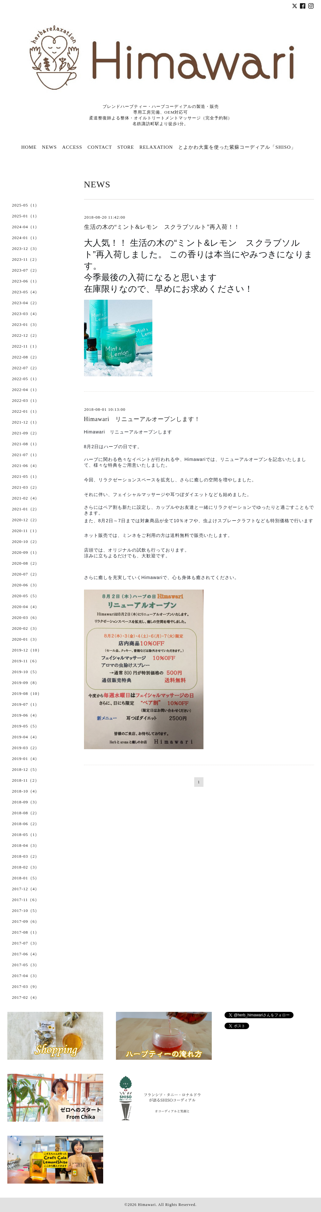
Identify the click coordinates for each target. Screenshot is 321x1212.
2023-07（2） (26, 270)
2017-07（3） (26, 943)
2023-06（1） (26, 281)
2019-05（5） (26, 726)
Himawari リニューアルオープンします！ (142, 419)
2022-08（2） (26, 357)
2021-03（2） (26, 487)
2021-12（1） (26, 422)
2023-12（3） (26, 248)
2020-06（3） (26, 585)
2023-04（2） (26, 302)
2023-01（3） (26, 324)
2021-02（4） (26, 498)
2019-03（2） (26, 747)
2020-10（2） (26, 541)
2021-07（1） (26, 454)
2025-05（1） (26, 205)
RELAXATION (156, 147)
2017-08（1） (26, 932)
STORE (125, 147)
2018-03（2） (26, 856)
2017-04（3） (26, 975)
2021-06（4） (26, 465)
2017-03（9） (26, 986)
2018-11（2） (25, 780)
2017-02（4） (26, 997)
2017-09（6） (26, 921)
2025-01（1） (26, 216)
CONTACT (100, 147)
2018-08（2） (26, 812)
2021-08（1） (26, 443)
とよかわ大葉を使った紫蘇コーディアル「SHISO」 (237, 147)
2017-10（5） (26, 910)
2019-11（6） (25, 661)
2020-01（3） (26, 639)
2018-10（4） (26, 791)
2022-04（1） (26, 389)
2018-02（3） (26, 867)
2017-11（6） (25, 899)
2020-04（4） (26, 606)
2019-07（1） (26, 704)
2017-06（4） (26, 954)
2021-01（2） (26, 509)
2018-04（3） (26, 845)
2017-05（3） (26, 964)
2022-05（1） (26, 378)
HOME (28, 147)
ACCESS (72, 147)
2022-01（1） (26, 411)
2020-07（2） (26, 574)
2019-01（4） (26, 758)
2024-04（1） (26, 226)
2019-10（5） (26, 671)
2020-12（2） (26, 519)
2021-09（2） (26, 433)
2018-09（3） (26, 802)
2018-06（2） (26, 823)
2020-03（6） (26, 617)
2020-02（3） (26, 628)
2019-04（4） (26, 736)
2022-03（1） (26, 400)
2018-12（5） (26, 769)
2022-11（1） (25, 346)
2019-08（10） (27, 693)
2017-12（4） (26, 888)
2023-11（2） (25, 259)
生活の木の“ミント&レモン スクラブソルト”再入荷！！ (162, 227)
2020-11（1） (25, 530)
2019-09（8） (26, 682)
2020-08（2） (26, 563)
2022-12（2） (26, 335)
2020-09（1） (26, 552)
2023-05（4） (26, 292)
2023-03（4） (26, 313)
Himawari (147, 1204)
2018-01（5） (26, 878)
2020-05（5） (26, 595)
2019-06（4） (26, 715)
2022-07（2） (26, 367)
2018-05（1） (26, 834)
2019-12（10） (27, 650)
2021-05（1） (26, 476)
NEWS (49, 147)
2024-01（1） (26, 237)
